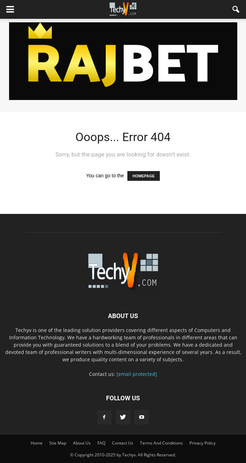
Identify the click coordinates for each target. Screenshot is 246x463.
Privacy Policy (202, 443)
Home (37, 443)
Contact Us (122, 443)
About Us (82, 443)
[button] (236, 9)
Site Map (57, 443)
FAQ (101, 443)
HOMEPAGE (144, 176)
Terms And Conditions (161, 443)
